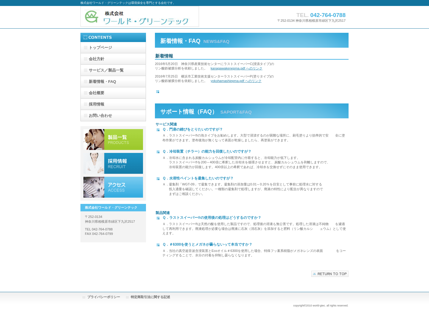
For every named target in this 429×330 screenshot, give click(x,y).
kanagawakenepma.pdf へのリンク (236, 68)
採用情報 (113, 163)
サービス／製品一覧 (113, 139)
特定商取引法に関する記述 (150, 297)
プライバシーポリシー (103, 297)
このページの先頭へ (330, 274)
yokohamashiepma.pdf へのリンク (236, 81)
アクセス (113, 187)
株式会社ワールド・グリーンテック (140, 17)
